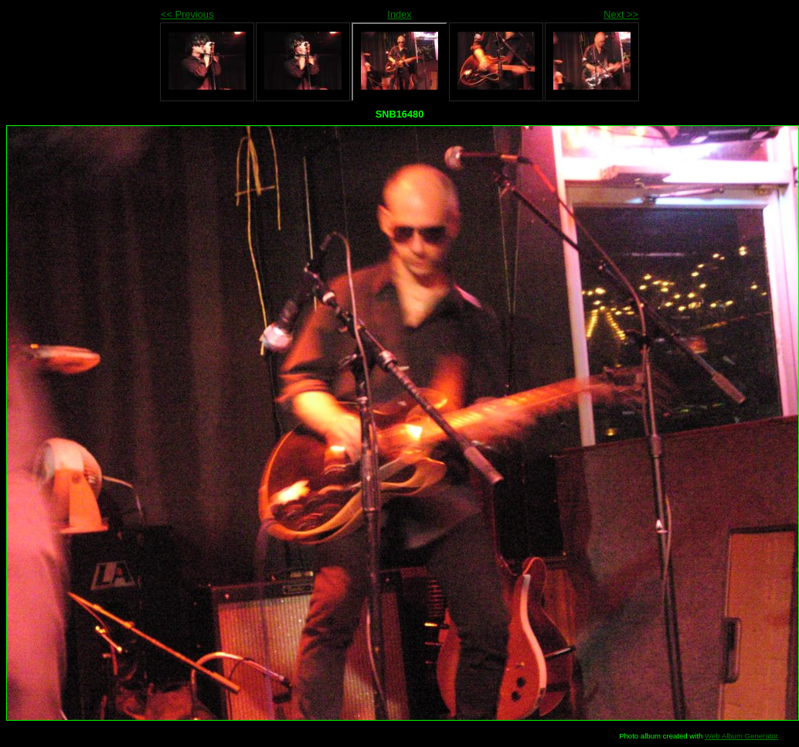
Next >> (621, 14)
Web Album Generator (741, 736)
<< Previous (187, 14)
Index (399, 14)
